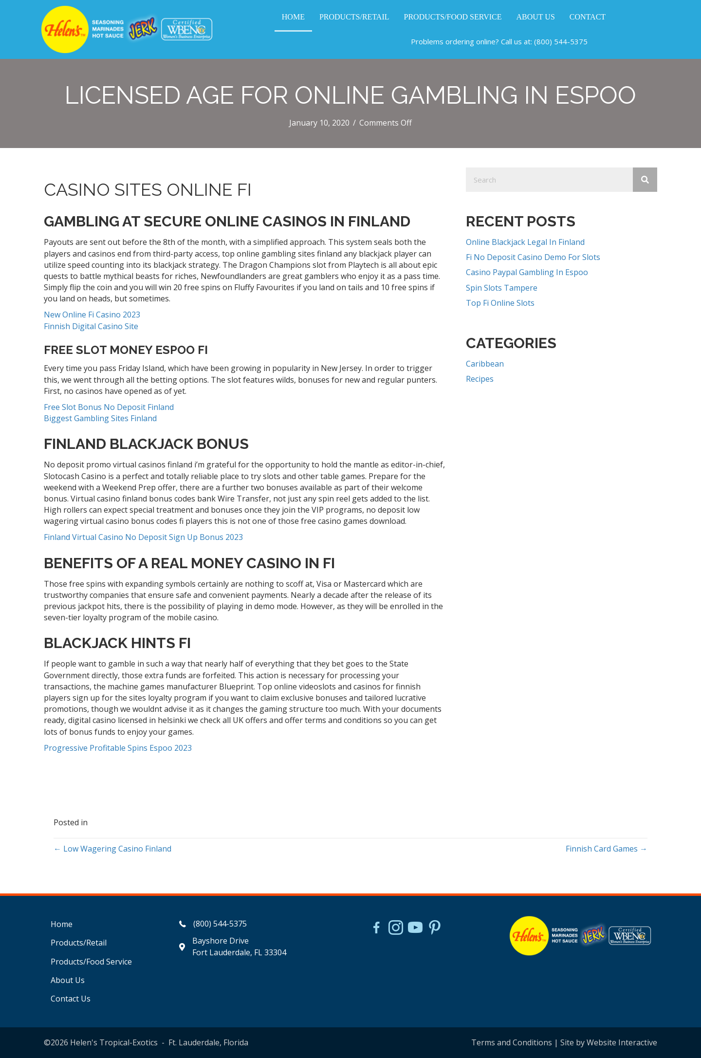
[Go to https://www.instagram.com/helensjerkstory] (395, 928)
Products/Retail (79, 942)
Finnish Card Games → (606, 848)
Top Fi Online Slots (500, 302)
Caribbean (485, 363)
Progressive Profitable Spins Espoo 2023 (118, 747)
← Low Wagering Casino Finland (112, 848)
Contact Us (71, 998)
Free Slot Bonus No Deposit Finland (109, 407)
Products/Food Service (91, 961)
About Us (68, 980)
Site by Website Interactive (608, 1042)
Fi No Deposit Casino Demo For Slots (533, 257)
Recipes (480, 378)
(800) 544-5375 (561, 41)
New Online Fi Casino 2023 (92, 314)
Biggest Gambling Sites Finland (100, 418)
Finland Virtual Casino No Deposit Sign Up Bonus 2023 (143, 537)
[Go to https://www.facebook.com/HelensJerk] (376, 929)
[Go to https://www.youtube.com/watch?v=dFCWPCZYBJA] (415, 928)
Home (62, 924)
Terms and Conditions (511, 1042)
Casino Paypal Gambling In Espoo (527, 272)
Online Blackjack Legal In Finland (525, 242)
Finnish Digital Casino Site (91, 326)
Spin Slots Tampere (501, 287)
